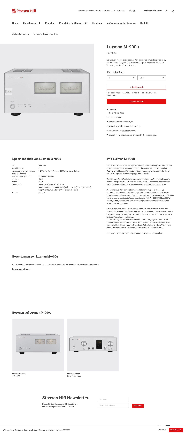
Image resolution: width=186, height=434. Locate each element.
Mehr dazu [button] (66, 430)
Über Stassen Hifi (31, 23)
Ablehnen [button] (162, 430)
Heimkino (97, 23)
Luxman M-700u (18, 373)
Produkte (49, 23)
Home (15, 23)
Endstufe (18, 34)
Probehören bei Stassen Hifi (73, 23)
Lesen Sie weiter (129, 65)
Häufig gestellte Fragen (153, 10)
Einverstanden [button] (175, 430)
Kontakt (144, 23)
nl (130, 10)
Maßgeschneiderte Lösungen (121, 23)
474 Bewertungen (149, 135)
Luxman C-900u (73, 373)
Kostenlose (113, 126)
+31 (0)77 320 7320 (98, 10)
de (134, 10)
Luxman (40, 34)
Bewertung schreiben (21, 269)
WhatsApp (120, 10)
